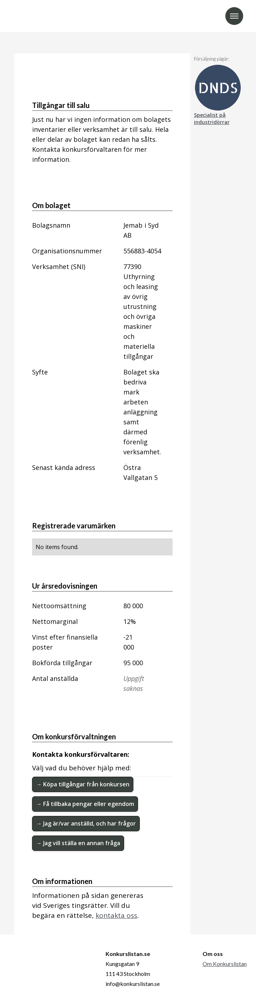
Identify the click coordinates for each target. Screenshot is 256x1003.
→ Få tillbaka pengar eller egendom (85, 804)
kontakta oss (116, 915)
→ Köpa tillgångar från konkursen (82, 784)
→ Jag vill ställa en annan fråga (78, 843)
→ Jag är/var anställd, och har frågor (86, 823)
